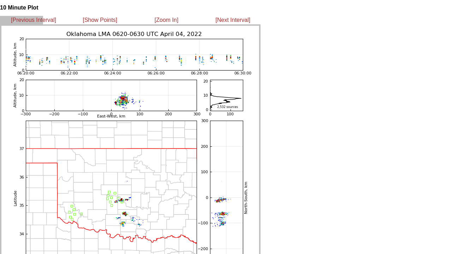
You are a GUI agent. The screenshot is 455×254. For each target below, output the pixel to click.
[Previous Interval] (33, 20)
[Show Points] (100, 20)
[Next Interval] (233, 20)
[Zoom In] (167, 20)
